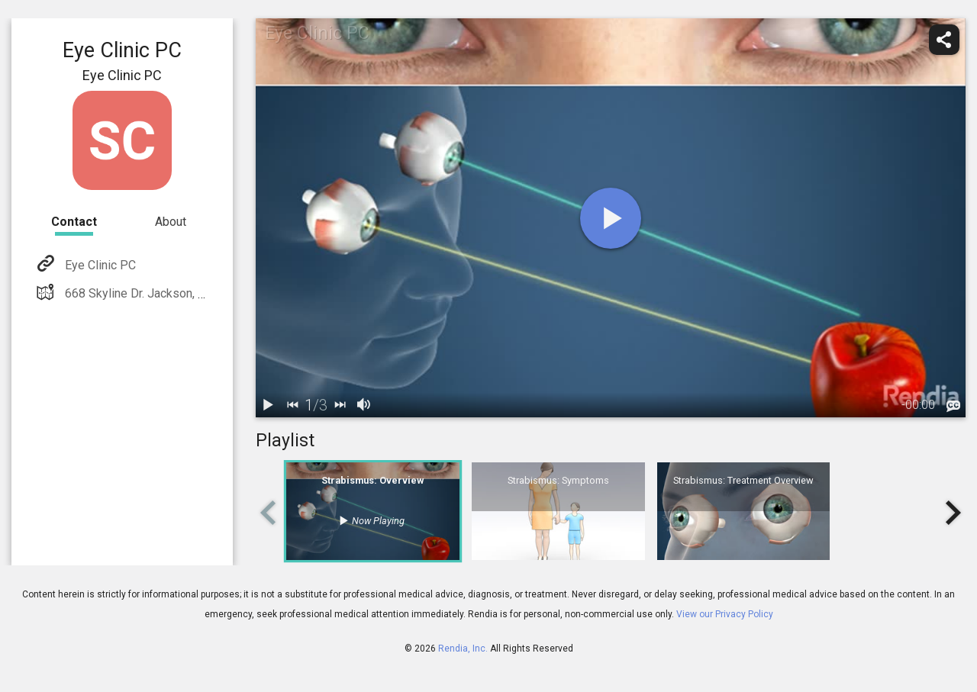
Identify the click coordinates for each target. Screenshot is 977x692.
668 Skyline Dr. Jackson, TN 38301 (156, 293)
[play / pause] (268, 405)
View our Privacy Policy (724, 614)
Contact (74, 221)
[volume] (364, 405)
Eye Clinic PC (99, 265)
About (170, 221)
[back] (292, 405)
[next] (339, 405)
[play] (610, 218)
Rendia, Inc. (463, 648)
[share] (944, 39)
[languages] (953, 406)
